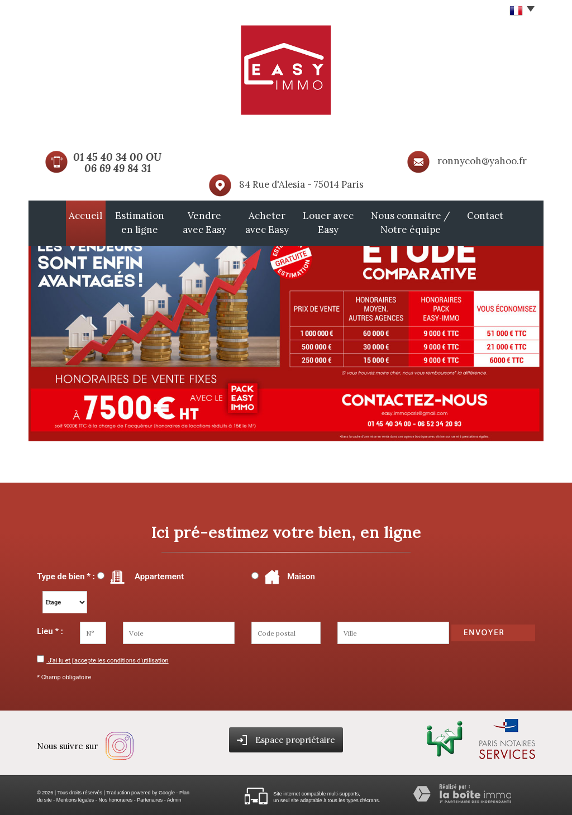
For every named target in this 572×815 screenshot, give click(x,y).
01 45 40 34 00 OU (117, 157)
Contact (520, 215)
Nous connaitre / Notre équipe (437, 221)
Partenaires (150, 797)
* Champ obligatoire (64, 674)
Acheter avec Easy (264, 221)
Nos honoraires (115, 797)
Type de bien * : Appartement (110, 574)
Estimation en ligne (109, 221)
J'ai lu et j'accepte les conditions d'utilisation (107, 657)
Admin (174, 797)
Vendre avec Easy (188, 221)
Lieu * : (50, 628)
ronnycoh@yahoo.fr (482, 161)
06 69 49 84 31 (117, 168)
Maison (288, 574)
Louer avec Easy (338, 221)
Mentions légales (75, 797)
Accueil (50, 215)
